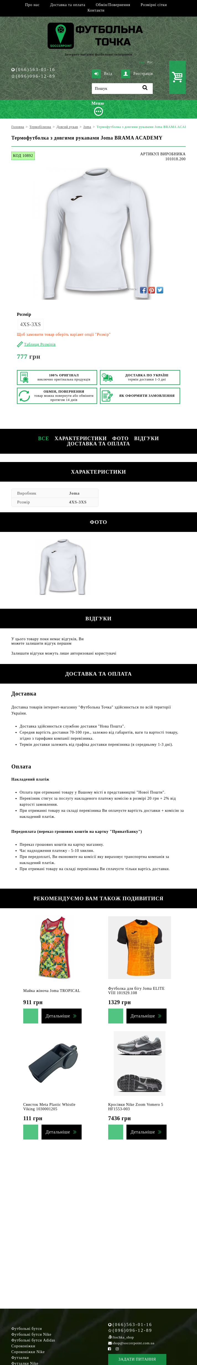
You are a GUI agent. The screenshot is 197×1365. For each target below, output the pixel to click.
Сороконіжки (23, 1346)
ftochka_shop (123, 1337)
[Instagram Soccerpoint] (117, 1349)
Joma (74, 493)
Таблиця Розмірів (40, 344)
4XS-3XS (30, 324)
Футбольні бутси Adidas (33, 1340)
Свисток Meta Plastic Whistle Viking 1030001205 (49, 1106)
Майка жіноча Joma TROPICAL (51, 991)
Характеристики (81, 438)
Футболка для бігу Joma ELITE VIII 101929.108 (136, 990)
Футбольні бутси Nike (31, 1334)
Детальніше (58, 1016)
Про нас (32, 5)
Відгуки (146, 438)
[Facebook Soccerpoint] (109, 1349)
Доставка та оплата (67, 5)
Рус (150, 62)
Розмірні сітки (154, 5)
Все (43, 438)
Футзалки (20, 1358)
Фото (120, 438)
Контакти (95, 10)
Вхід (102, 73)
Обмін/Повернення (113, 5)
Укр (141, 62)
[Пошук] (122, 88)
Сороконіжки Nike (28, 1352)
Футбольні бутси (26, 1329)
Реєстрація (137, 73)
